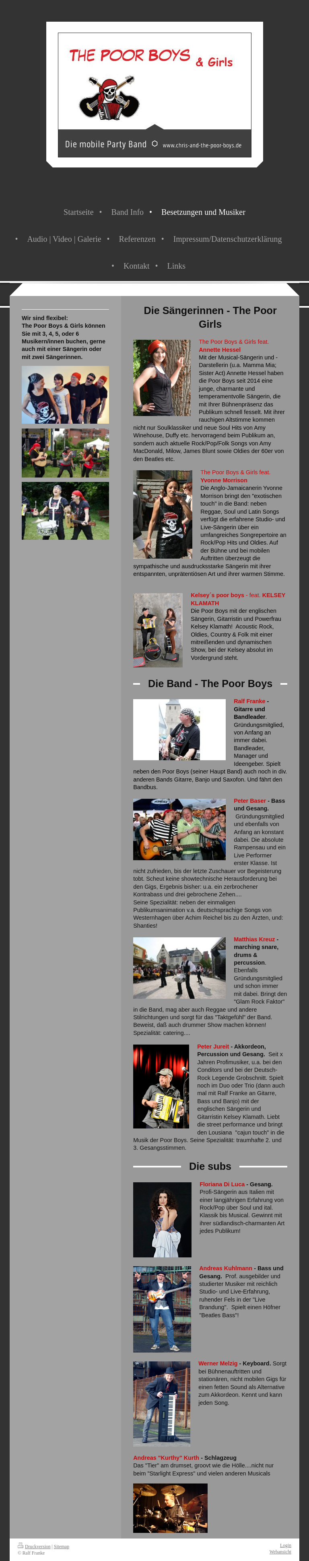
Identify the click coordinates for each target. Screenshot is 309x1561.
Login (285, 1545)
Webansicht (280, 1552)
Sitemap (61, 1546)
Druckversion (34, 1546)
